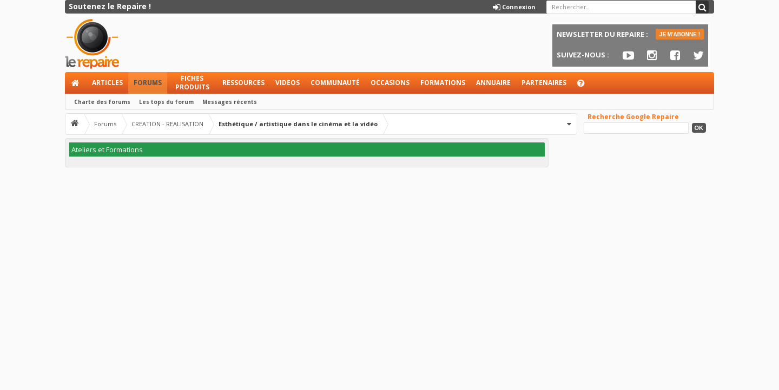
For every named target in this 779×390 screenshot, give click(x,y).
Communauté (335, 82)
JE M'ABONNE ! (679, 34)
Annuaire (493, 82)
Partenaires (543, 82)
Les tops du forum (166, 102)
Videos (287, 82)
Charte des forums (102, 102)
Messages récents (229, 102)
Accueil (76, 83)
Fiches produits (192, 83)
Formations (442, 82)
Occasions (390, 82)
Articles (107, 82)
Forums (148, 82)
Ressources (243, 82)
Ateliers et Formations (107, 149)
